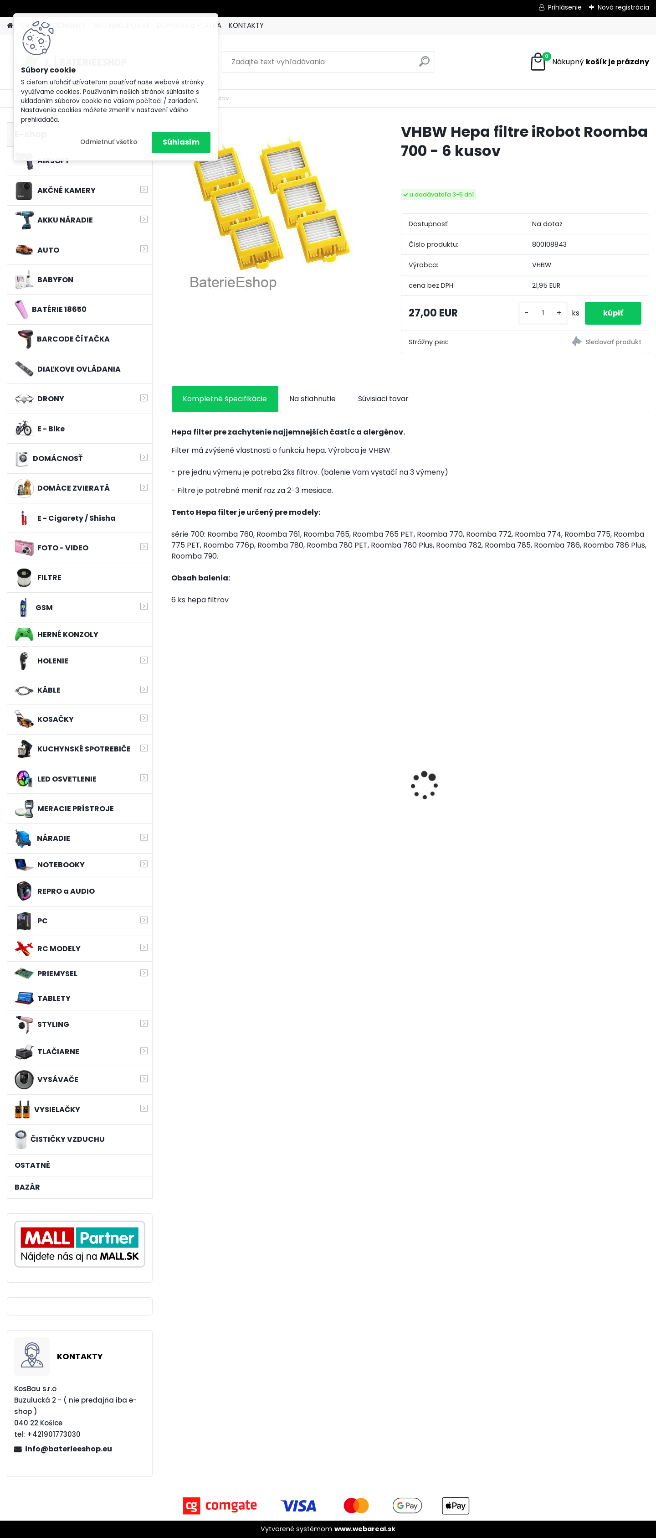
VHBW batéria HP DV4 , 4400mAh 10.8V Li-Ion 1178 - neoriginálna (226, 801)
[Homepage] (10, 26)
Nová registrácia (623, 7)
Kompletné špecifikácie (225, 399)
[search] (424, 65)
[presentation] (176, 770)
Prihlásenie (565, 7)
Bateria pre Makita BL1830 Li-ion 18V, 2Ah (349, 773)
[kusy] (543, 313)
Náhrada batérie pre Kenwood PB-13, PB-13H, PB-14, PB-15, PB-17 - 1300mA (589, 787)
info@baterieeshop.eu (68, 1449)
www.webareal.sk (364, 1528)
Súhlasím (181, 142)
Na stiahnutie (312, 399)
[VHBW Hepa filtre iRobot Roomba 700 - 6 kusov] (271, 208)
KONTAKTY (246, 25)
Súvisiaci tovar (383, 399)
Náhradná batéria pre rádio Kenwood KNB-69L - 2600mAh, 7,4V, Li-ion (469, 787)
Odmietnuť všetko (108, 142)
